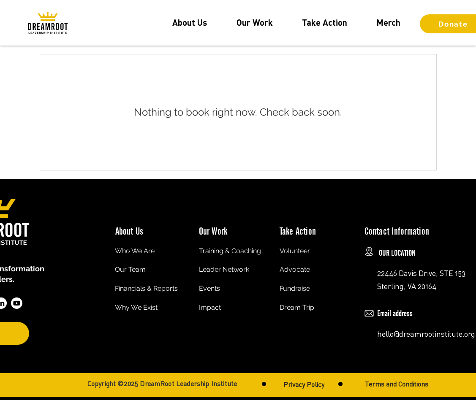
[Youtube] (16, 303)
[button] (190, 22)
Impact (210, 307)
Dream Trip (297, 307)
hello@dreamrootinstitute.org (426, 333)
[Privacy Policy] (304, 384)
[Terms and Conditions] (396, 384)
